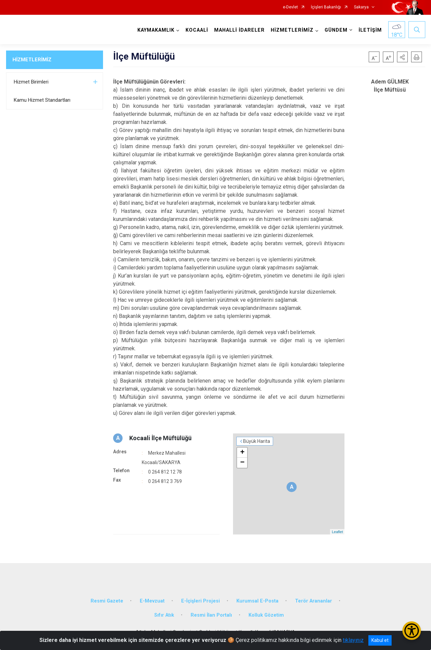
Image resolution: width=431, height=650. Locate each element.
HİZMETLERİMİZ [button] (292, 30)
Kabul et (380, 640)
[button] (402, 57)
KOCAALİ (197, 30)
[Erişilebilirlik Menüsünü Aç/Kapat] (411, 630)
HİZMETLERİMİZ (32, 60)
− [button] (242, 463)
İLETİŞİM (370, 30)
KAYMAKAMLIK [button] (155, 30)
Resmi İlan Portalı (211, 615)
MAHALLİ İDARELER (239, 30)
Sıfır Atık (164, 615)
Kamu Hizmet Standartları (42, 100)
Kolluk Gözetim (266, 615)
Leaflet (337, 532)
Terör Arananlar (313, 601)
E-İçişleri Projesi (200, 601)
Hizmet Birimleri (31, 82)
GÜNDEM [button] (336, 30)
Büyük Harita (256, 441)
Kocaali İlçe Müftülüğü (160, 438)
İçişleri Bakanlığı (326, 7)
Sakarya (361, 7)
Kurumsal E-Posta (257, 601)
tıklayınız (353, 640)
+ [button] (242, 453)
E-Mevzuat (152, 601)
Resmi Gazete (107, 601)
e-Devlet (290, 7)
